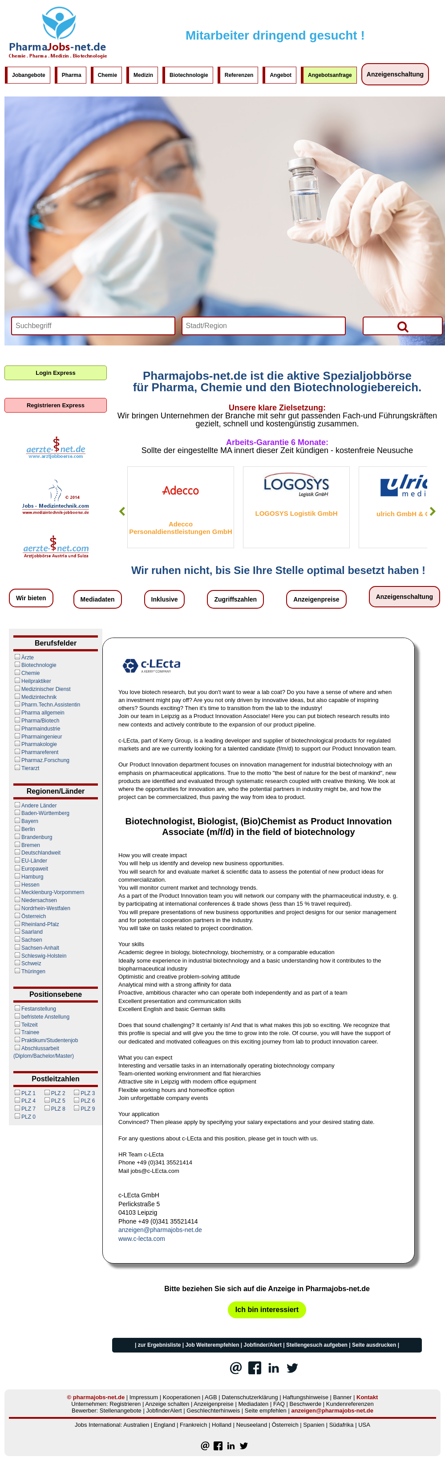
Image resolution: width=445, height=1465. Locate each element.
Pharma (71, 75)
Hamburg (28, 877)
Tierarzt (26, 768)
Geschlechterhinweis (213, 1410)
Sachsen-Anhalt (36, 948)
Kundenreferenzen (350, 1404)
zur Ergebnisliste (159, 1345)
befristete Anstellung (41, 1017)
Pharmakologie (35, 744)
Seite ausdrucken (374, 1345)
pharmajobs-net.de (99, 1397)
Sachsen (27, 940)
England (164, 1424)
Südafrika (341, 1424)
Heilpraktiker (32, 681)
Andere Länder (35, 806)
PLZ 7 (24, 1109)
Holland (221, 1424)
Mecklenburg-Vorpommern (48, 892)
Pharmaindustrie (36, 729)
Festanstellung (34, 1009)
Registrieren (125, 1404)
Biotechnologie (189, 75)
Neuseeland (251, 1424)
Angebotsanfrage (330, 75)
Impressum (143, 1397)
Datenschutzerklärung (250, 1397)
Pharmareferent (35, 752)
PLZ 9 (84, 1109)
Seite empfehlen (266, 1410)
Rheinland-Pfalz (36, 924)
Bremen (26, 845)
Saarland (28, 932)
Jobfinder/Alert (263, 1345)
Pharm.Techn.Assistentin (46, 705)
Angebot (280, 75)
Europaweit (30, 869)
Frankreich (193, 1424)
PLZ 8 (54, 1109)
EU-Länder (30, 861)
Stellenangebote (121, 1410)
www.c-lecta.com (141, 1238)
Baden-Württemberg (41, 813)
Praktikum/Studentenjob (45, 1040)
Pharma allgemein (39, 713)
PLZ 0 (24, 1117)
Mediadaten (98, 599)
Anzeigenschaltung (395, 74)
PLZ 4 (24, 1101)
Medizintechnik (35, 697)
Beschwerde (306, 1404)
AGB (211, 1397)
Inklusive (164, 599)
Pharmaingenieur (37, 737)
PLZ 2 (54, 1093)
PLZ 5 (54, 1101)
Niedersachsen (35, 900)
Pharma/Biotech (36, 721)
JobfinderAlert (164, 1410)
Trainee (26, 1032)
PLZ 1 (24, 1093)
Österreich (29, 916)
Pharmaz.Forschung (41, 760)
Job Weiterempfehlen (212, 1345)
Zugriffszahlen (235, 599)
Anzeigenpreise (316, 599)
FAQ (279, 1404)
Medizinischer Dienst (42, 689)
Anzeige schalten (167, 1404)
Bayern (25, 821)
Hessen (26, 885)
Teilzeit (25, 1025)
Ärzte (23, 657)
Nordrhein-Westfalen (41, 908)
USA (364, 1424)
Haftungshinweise (305, 1397)
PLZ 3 (84, 1093)
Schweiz (27, 963)
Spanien (313, 1424)
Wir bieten (31, 598)
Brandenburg (32, 837)
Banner (342, 1397)
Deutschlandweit (37, 853)
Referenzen (239, 75)
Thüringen (29, 971)
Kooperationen (182, 1397)
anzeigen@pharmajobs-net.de (160, 1229)
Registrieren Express (56, 405)
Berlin (24, 829)
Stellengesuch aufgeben (317, 1345)
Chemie (107, 75)
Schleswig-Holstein (39, 956)
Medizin (143, 75)
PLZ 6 (84, 1101)
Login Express (56, 372)
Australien (136, 1424)
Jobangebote (28, 75)
